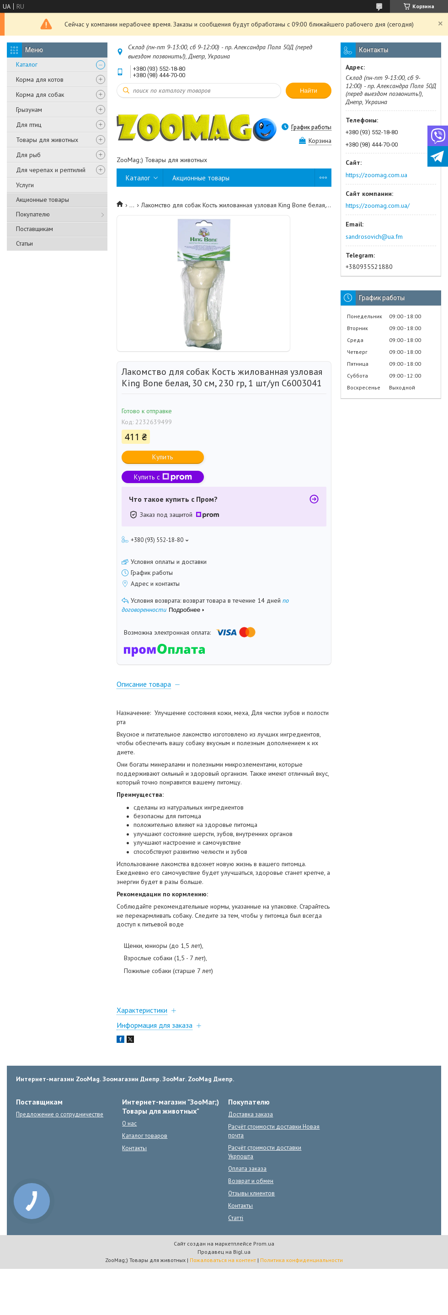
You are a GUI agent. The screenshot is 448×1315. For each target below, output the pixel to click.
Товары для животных (47, 140)
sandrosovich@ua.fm (374, 236)
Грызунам (29, 109)
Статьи (24, 243)
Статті (235, 1218)
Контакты (134, 1148)
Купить (162, 456)
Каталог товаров (144, 1136)
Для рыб (28, 155)
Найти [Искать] (308, 90)
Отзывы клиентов (251, 1193)
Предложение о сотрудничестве (59, 1114)
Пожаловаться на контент (223, 1260)
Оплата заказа (247, 1169)
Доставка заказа (250, 1114)
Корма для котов (40, 79)
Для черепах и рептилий (50, 170)
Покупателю (33, 214)
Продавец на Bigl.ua (224, 1251)
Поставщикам (34, 229)
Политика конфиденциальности (301, 1260)
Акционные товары (42, 199)
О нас (129, 1123)
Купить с (163, 477)
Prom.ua (263, 1243)
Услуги (25, 185)
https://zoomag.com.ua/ (378, 205)
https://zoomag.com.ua (376, 175)
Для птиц (29, 125)
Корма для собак (40, 94)
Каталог (26, 64)
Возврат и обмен (250, 1181)
